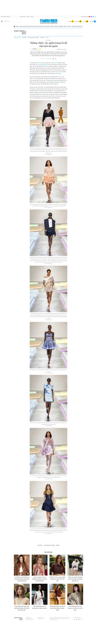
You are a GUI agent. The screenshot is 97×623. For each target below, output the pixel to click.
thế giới (39, 90)
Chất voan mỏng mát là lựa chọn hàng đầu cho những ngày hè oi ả (75, 579)
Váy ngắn (40, 545)
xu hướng (57, 63)
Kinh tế (24, 26)
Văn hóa (48, 26)
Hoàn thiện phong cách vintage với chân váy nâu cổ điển (75, 608)
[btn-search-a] (5, 21)
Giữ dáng (24, 37)
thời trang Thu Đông (49, 545)
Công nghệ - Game (62, 26)
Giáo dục (41, 26)
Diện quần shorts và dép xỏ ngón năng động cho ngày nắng (57, 608)
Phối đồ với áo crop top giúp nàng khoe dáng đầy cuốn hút (57, 579)
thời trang (40, 63)
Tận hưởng (42, 37)
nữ (66, 70)
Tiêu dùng (74, 26)
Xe (67, 26)
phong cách (44, 64)
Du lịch (44, 26)
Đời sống (28, 26)
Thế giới (21, 26)
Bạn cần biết (22, 16)
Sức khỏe (33, 26)
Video (70, 26)
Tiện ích (27, 16)
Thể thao (56, 26)
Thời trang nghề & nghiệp (33, 37)
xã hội (60, 71)
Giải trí (52, 26)
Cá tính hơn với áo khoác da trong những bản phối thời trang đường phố (21, 579)
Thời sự (17, 26)
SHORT (57, 545)
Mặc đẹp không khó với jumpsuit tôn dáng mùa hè (39, 607)
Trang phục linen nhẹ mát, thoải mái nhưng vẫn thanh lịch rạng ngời (21, 608)
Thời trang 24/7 (17, 37)
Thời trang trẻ (79, 26)
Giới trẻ (37, 26)
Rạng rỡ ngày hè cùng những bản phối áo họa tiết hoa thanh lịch (39, 579)
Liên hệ (31, 16)
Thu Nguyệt (34, 48)
